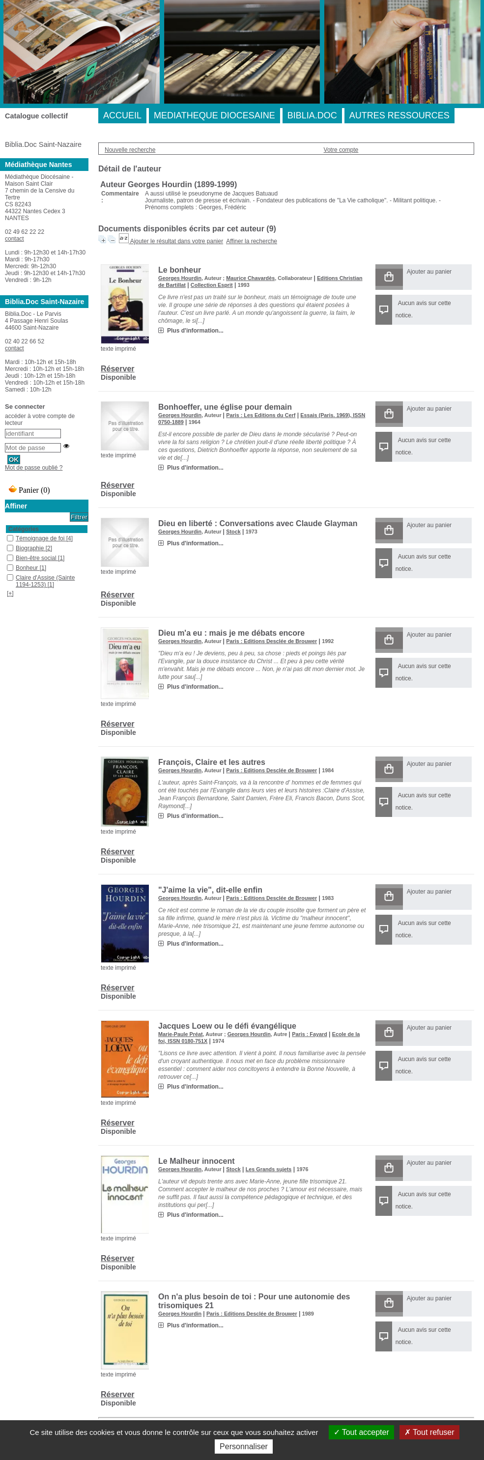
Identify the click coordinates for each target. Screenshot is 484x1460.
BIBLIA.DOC (312, 115)
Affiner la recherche (251, 241)
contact (14, 238)
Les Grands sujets (269, 1169)
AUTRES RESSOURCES (399, 115)
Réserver (118, 369)
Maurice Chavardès (250, 278)
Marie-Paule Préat (180, 1034)
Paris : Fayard (309, 1034)
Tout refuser (429, 1432)
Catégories (23, 529)
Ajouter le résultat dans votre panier (176, 241)
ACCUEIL (122, 115)
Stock (233, 531)
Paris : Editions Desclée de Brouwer (271, 641)
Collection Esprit (212, 285)
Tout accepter (361, 1432)
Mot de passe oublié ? (33, 467)
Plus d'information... (195, 330)
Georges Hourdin (179, 278)
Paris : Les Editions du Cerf (260, 415)
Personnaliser (244, 1446)
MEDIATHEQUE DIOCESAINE (214, 115)
